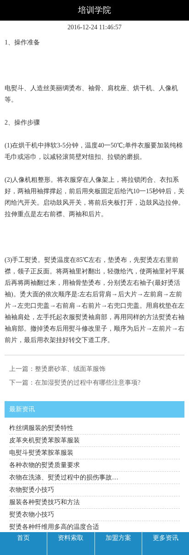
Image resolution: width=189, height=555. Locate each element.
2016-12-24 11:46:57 (94, 27)
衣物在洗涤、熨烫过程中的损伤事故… (63, 477)
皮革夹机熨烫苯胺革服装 (44, 440)
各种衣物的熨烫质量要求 (44, 465)
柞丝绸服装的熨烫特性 (41, 427)
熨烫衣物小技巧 (31, 514)
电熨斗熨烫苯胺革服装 (41, 452)
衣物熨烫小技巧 (31, 489)
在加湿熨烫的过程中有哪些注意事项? (87, 382)
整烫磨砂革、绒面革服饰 (70, 368)
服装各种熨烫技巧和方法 (44, 502)
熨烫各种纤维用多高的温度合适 (54, 526)
